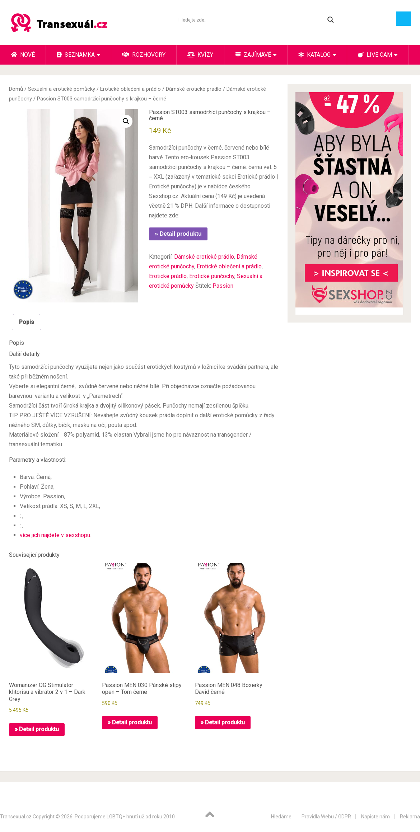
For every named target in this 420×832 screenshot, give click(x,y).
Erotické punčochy (211, 276)
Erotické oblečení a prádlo (130, 89)
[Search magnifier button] (331, 20)
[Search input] (251, 20)
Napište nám (375, 816)
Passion (223, 285)
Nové (23, 54)
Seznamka (76, 54)
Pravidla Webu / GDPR (326, 816)
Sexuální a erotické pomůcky (61, 89)
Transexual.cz (16, 816)
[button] (126, 121)
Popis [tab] (26, 322)
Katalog (314, 54)
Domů (16, 89)
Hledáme (281, 816)
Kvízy (200, 54)
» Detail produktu (178, 234)
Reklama (410, 816)
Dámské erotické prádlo (193, 89)
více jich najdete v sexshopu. (55, 535)
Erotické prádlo (168, 276)
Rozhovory (143, 54)
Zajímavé (253, 54)
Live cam (375, 54)
